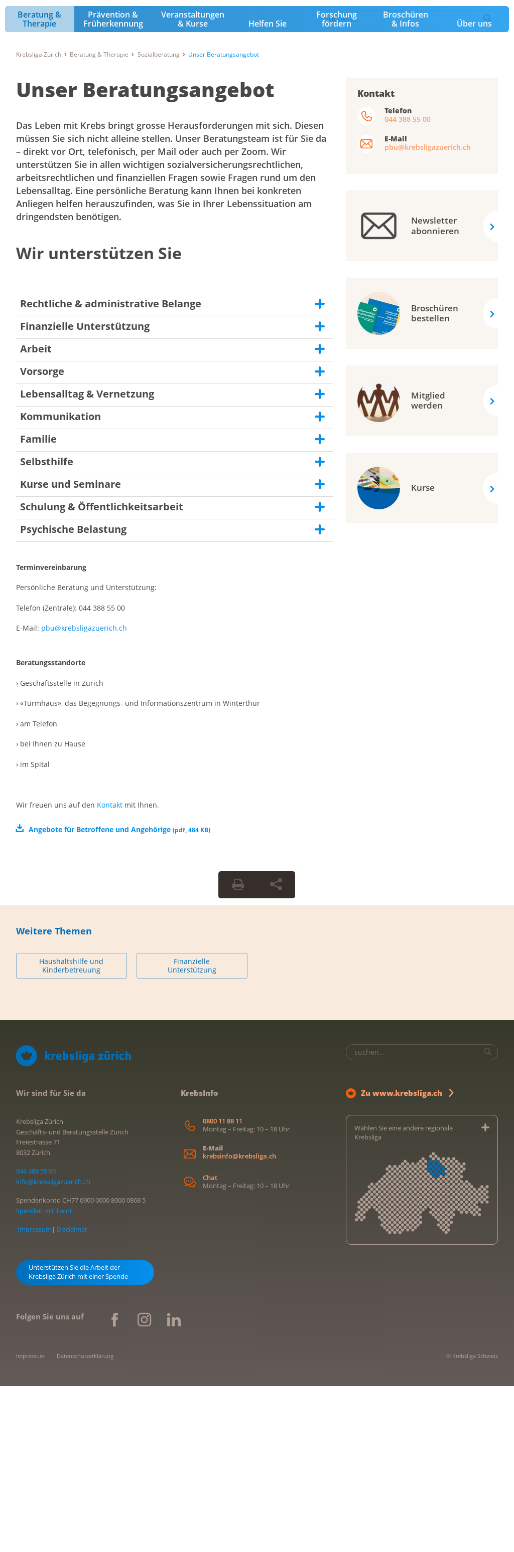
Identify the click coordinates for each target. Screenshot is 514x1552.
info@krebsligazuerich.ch (53, 1347)
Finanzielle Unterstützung (85, 492)
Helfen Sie (267, 189)
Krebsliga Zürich (38, 220)
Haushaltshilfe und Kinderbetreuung (71, 1131)
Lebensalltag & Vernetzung (87, 559)
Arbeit (36, 514)
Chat (210, 1343)
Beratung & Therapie (39, 185)
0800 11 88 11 (222, 1286)
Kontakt (109, 970)
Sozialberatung (159, 220)
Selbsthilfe (46, 627)
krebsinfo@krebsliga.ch (239, 1321)
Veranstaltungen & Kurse (192, 185)
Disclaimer (72, 1395)
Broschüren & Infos (405, 185)
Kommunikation (60, 582)
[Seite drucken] (238, 1050)
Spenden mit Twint (44, 1376)
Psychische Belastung (73, 695)
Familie (38, 605)
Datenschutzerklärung (85, 1521)
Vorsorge (42, 537)
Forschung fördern (336, 185)
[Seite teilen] (276, 1050)
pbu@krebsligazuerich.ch (84, 794)
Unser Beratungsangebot (145, 255)
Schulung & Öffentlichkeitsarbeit (101, 672)
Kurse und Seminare (70, 650)
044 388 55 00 (407, 285)
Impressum (35, 1395)
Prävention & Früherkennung (113, 185)
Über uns (474, 189)
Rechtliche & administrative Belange (110, 469)
